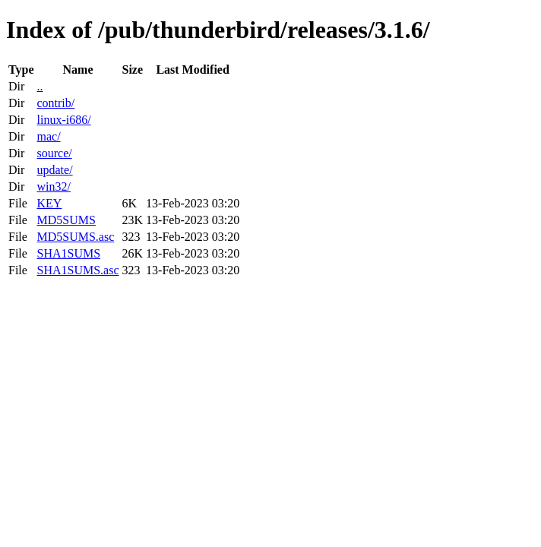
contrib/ (55, 102)
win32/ (53, 186)
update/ (54, 169)
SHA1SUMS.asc (77, 270)
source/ (53, 153)
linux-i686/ (63, 119)
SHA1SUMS (68, 253)
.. (39, 86)
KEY (49, 203)
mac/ (48, 136)
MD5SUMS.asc (75, 236)
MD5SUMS (65, 219)
